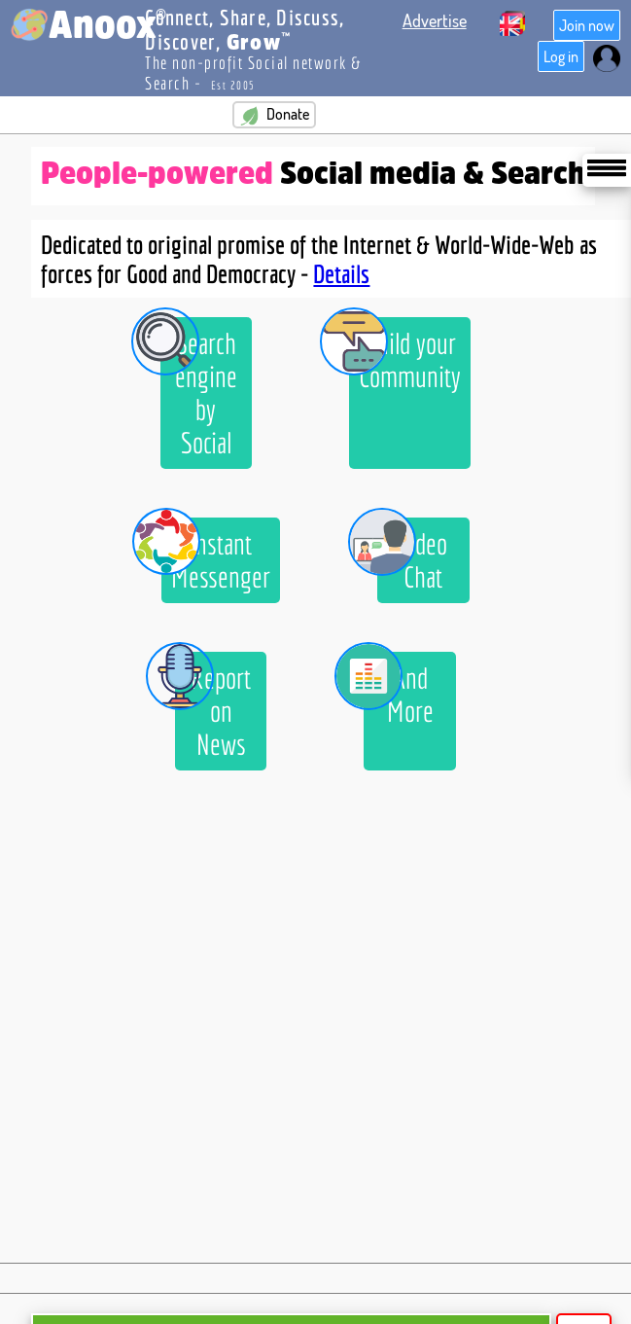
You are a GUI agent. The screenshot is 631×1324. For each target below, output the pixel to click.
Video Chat (412, 555)
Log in (560, 56)
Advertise (435, 20)
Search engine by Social (198, 388)
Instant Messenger (215, 555)
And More (398, 690)
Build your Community (405, 355)
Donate (274, 114)
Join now (586, 25)
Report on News (213, 706)
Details (341, 273)
